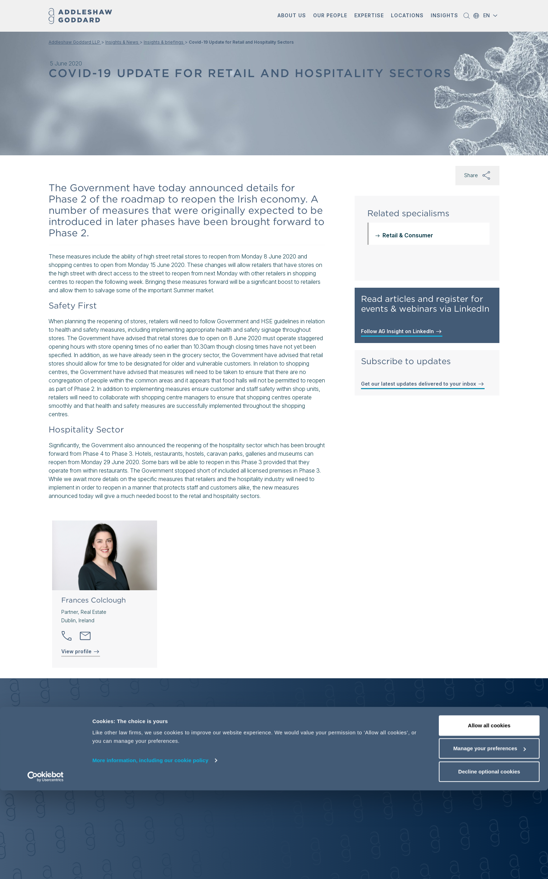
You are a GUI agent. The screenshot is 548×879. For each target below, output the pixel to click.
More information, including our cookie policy (150, 849)
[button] (292, 16)
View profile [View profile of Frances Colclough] (80, 651)
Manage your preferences (489, 837)
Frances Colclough (93, 600)
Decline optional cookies (489, 860)
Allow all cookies (489, 814)
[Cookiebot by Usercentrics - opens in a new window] (45, 865)
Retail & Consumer (407, 235)
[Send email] (85, 636)
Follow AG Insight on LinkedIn (401, 331)
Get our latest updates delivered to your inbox (423, 383)
